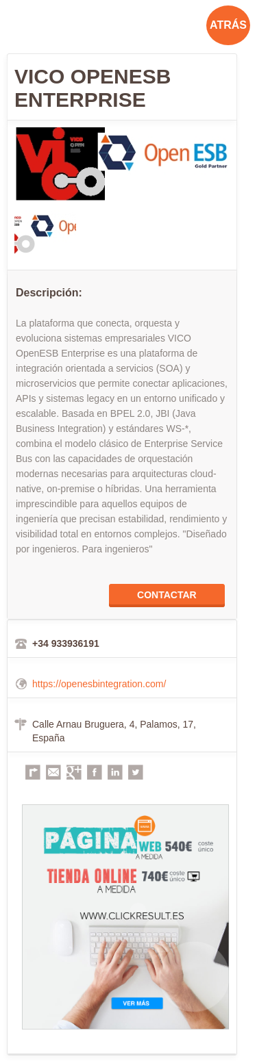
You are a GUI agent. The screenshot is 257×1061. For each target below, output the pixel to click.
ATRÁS (228, 25)
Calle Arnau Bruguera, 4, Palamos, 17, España (114, 731)
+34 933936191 (65, 643)
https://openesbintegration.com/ (99, 683)
